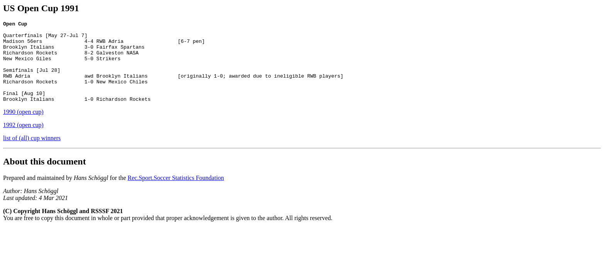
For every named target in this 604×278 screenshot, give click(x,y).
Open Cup (15, 24)
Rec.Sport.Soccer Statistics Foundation (176, 194)
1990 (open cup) (23, 128)
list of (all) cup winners (32, 154)
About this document (44, 178)
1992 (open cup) (23, 141)
